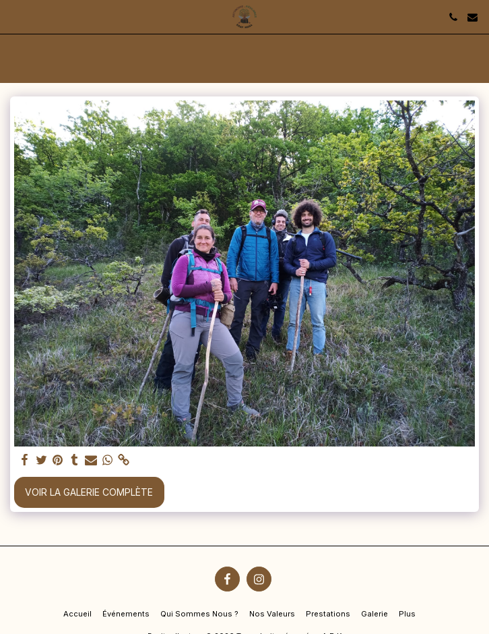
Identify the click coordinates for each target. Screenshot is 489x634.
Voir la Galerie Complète (89, 492)
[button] (14, 17)
